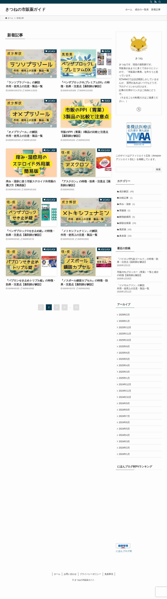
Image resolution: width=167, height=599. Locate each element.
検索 (158, 169)
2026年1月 (124, 325)
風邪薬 (126, 232)
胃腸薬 (125, 212)
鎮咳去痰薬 (128, 225)
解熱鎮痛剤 (128, 219)
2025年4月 (124, 373)
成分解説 (127, 191)
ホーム (57, 589)
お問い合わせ (70, 589)
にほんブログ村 (124, 565)
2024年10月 (125, 407)
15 (76, 307)
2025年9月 (124, 352)
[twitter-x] (151, 2)
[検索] (159, 2)
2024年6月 (124, 434)
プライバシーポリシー (90, 589)
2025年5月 (124, 366)
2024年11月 (125, 400)
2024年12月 (125, 393)
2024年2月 (124, 461)
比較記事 (126, 198)
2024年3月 (124, 455)
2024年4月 (124, 448)
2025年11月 (125, 339)
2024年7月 (124, 427)
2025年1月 (124, 386)
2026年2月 (124, 318)
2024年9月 (124, 414)
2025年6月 (124, 359)
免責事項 (109, 589)
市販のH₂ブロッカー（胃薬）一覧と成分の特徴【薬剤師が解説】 (139, 279)
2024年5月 (124, 441)
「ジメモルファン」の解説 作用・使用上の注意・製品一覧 (139, 292)
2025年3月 (124, 380)
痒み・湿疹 (128, 205)
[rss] (155, 2)
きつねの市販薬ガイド (25, 9)
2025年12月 (125, 332)
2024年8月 (124, 421)
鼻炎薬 (126, 239)
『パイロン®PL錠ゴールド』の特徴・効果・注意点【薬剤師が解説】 (139, 266)
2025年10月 (125, 346)
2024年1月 (124, 468)
